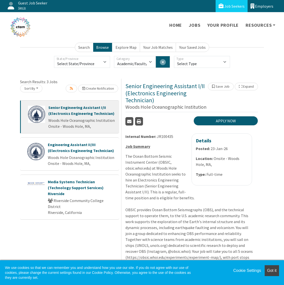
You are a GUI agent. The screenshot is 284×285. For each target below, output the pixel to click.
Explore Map (126, 47)
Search (84, 47)
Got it (272, 270)
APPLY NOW (226, 120)
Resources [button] (259, 25)
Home (175, 25)
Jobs (194, 25)
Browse (102, 47)
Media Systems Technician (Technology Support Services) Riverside (76, 187)
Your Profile (223, 25)
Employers (262, 6)
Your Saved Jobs (192, 47)
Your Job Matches (158, 47)
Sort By (29, 88)
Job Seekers (232, 6)
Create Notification (98, 88)
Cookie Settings (247, 270)
